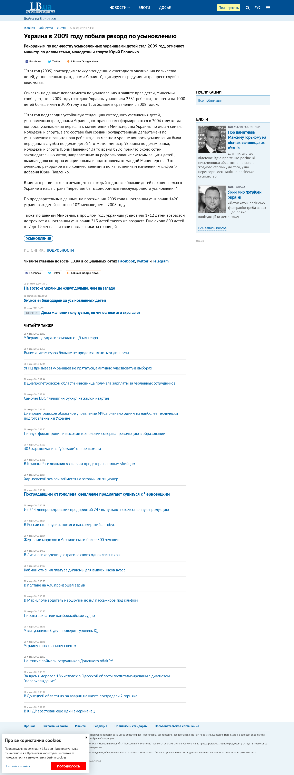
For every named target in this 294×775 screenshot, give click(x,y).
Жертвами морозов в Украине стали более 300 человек (71, 539)
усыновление (38, 238)
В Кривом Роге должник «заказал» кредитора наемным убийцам (79, 463)
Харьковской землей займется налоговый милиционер (71, 479)
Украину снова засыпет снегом (50, 645)
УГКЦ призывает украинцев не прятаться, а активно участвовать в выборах (88, 368)
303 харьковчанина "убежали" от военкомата (62, 448)
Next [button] (267, 141)
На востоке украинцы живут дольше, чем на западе (69, 288)
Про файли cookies (17, 766)
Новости (119, 7)
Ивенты (80, 726)
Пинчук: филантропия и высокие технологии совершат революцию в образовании (94, 433)
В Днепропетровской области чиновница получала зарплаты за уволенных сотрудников (99, 383)
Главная (29, 28)
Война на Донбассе (40, 18)
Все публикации (210, 100)
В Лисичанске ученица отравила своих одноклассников (72, 554)
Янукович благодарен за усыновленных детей (65, 300)
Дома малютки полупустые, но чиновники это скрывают (82, 312)
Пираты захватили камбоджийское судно (59, 615)
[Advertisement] (233, 54)
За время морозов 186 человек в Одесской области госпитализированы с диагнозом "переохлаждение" (97, 678)
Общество (46, 28)
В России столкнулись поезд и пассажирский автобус (69, 524)
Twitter (142, 261)
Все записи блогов (212, 283)
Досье (165, 7)
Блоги (144, 7)
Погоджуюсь (68, 766)
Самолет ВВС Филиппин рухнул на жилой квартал (66, 398)
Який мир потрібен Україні (245, 249)
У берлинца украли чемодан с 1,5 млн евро (61, 337)
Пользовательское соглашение (177, 726)
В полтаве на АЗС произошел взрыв (54, 585)
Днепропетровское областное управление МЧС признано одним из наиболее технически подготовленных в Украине (101, 416)
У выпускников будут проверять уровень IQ (61, 630)
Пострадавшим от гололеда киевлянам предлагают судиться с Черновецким (97, 494)
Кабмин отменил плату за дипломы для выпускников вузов (75, 570)
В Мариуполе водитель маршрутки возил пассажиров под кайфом (81, 600)
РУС (257, 7)
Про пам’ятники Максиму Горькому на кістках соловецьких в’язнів (247, 194)
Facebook (126, 261)
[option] (233, 140)
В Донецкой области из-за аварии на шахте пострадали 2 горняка (80, 696)
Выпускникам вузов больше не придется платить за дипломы (76, 352)
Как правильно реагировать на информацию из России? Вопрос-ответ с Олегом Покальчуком (229, 152)
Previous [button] (198, 141)
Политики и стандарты (131, 726)
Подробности (60, 250)
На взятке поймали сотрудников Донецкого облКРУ (68, 661)
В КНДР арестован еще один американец (59, 711)
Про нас (29, 726)
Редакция (100, 726)
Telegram (161, 261)
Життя (61, 28)
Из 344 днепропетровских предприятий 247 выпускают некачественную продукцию (96, 509)
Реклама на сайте (55, 726)
